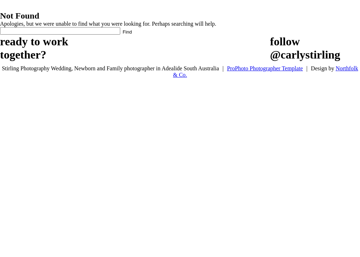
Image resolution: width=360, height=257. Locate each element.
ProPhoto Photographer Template (265, 68)
